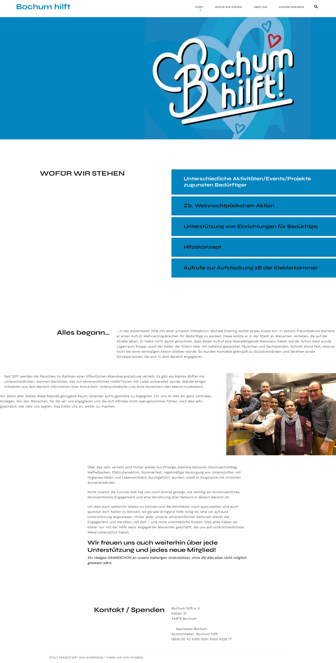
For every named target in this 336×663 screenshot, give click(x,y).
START (199, 7)
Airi (119, 657)
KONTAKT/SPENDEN (291, 7)
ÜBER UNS (260, 7)
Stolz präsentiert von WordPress (76, 657)
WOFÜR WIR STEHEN (228, 7)
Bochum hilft (43, 6)
